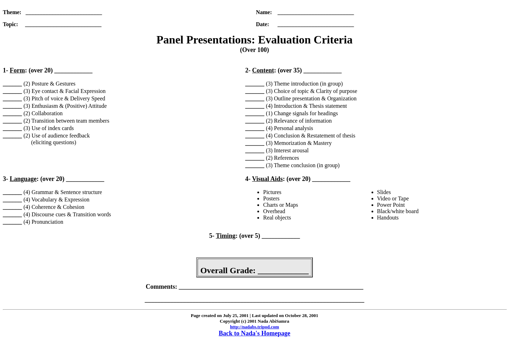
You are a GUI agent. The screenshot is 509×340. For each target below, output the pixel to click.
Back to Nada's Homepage (255, 333)
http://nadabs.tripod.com (254, 326)
